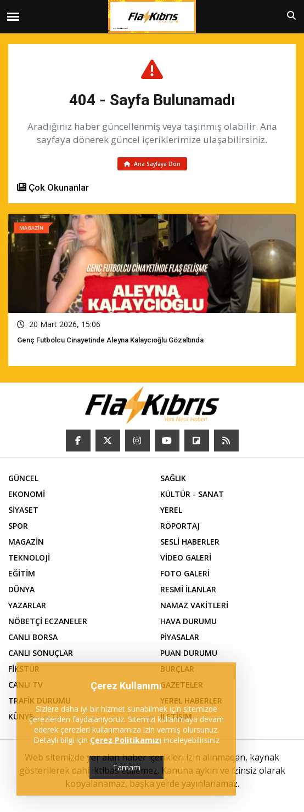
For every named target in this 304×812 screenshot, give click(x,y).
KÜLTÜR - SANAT (192, 494)
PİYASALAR (179, 637)
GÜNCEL (23, 478)
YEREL (171, 510)
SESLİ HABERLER (189, 541)
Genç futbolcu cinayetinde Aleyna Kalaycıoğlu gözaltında (110, 340)
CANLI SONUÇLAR (40, 653)
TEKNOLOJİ (29, 557)
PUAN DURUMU (188, 653)
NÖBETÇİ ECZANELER (47, 621)
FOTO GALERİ (185, 573)
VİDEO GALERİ (185, 557)
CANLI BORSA (33, 637)
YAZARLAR (27, 605)
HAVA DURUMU (188, 621)
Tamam (126, 767)
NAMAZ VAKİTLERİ (194, 605)
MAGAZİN (26, 541)
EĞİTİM (21, 573)
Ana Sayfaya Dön (152, 164)
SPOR (18, 526)
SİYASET (23, 510)
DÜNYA (21, 589)
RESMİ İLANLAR (188, 589)
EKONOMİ (26, 494)
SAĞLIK (173, 478)
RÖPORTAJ (180, 526)
